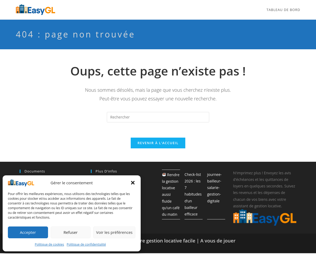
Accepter (28, 232)
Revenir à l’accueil (158, 143)
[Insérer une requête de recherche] (158, 117)
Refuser (71, 232)
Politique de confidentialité (86, 244)
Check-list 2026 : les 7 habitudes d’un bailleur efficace (193, 195)
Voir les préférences (114, 232)
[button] (132, 182)
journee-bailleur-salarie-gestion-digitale (214, 188)
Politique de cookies (49, 244)
